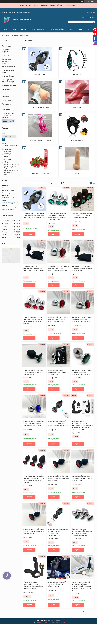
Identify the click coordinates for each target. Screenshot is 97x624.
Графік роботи (70, 5)
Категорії (23, 29)
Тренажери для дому (9, 85)
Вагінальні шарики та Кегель (40, 140)
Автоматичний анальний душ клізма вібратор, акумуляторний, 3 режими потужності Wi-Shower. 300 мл (81, 586)
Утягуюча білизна (8, 76)
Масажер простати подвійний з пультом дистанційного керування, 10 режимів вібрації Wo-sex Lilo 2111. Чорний (82, 425)
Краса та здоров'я (8, 67)
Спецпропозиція (7, 100)
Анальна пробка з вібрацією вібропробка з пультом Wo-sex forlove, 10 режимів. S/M (34, 216)
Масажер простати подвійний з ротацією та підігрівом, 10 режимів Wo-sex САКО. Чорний (33, 585)
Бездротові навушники (6, 51)
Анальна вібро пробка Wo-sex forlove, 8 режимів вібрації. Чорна (57, 584)
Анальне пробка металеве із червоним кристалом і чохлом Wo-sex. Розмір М (58, 269)
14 (90, 611)
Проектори (6, 55)
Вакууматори (6, 89)
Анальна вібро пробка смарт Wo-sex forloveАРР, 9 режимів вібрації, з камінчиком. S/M (58, 532)
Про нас (70, 29)
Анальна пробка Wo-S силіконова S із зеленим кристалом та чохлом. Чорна (33, 269)
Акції (14, 29)
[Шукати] (93, 22)
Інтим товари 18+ (9, 121)
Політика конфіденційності (58, 622)
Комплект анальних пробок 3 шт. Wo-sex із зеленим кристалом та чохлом (82, 216)
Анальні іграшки (40, 75)
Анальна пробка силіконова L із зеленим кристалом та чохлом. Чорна (33, 372)
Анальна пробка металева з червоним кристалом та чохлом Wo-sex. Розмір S (58, 319)
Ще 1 (5, 174)
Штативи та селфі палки (8, 71)
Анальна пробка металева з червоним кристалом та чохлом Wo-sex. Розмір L (82, 319)
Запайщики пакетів (8, 93)
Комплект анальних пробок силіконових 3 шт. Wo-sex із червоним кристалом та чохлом (33, 479)
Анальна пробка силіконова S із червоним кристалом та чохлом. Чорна (33, 531)
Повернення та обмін (57, 29)
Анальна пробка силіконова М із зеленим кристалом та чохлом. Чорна (82, 269)
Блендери (5, 97)
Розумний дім (6, 46)
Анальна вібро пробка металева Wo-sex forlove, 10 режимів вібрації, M (58, 372)
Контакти (81, 29)
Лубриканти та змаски (40, 174)
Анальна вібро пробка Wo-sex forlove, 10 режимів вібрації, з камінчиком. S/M (58, 423)
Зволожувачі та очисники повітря (8, 81)
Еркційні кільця (77, 140)
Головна (5, 29)
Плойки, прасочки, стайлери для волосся (8, 115)
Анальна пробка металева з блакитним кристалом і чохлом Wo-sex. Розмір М (33, 423)
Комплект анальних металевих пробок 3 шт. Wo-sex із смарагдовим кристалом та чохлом (82, 532)
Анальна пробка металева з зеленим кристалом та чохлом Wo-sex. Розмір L (82, 372)
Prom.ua (58, 620)
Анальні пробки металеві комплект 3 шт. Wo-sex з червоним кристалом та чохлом (32, 320)
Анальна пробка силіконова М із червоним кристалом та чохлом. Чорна (58, 478)
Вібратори (77, 107)
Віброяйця (77, 75)
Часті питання (6, 110)
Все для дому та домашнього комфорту (7, 61)
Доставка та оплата (39, 29)
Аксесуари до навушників (6, 105)
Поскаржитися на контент (43, 622)
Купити (29, 234)
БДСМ (77, 174)
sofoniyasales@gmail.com (10, 203)
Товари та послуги (11, 35)
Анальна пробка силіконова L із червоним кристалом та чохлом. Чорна (82, 478)
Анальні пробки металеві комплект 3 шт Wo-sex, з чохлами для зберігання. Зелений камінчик (57, 217)
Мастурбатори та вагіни (40, 107)
